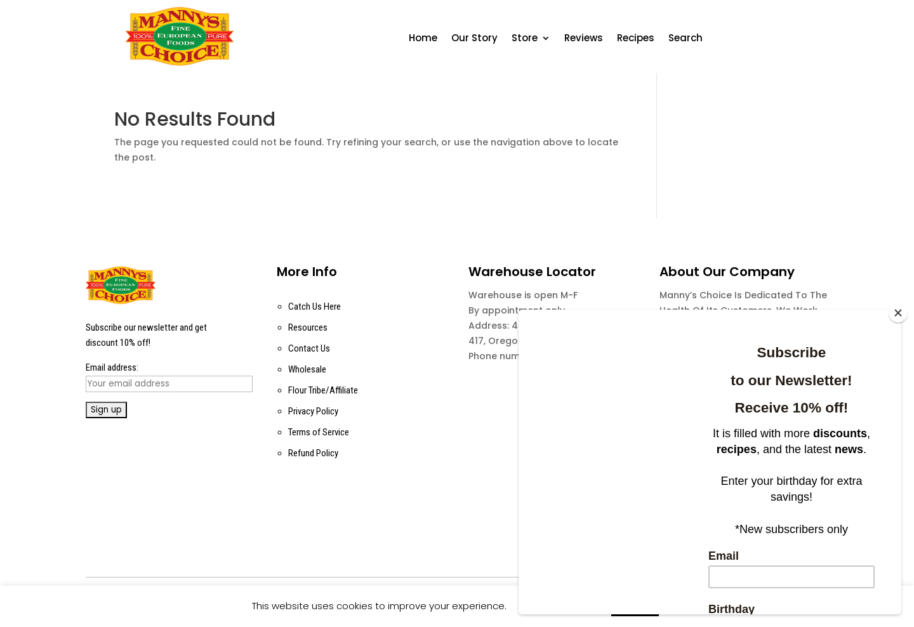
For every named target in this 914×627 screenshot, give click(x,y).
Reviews (583, 39)
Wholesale (307, 369)
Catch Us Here (314, 306)
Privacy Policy (313, 411)
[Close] (898, 312)
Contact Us (309, 348)
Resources (308, 327)
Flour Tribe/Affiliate (323, 390)
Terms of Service (318, 432)
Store (525, 39)
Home (423, 39)
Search (685, 39)
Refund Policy (313, 453)
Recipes (635, 39)
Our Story (474, 39)
